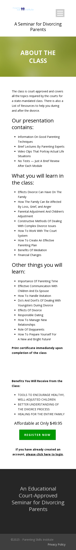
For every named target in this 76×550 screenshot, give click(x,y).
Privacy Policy (56, 544)
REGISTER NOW (37, 435)
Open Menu (60, 13)
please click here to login (44, 454)
